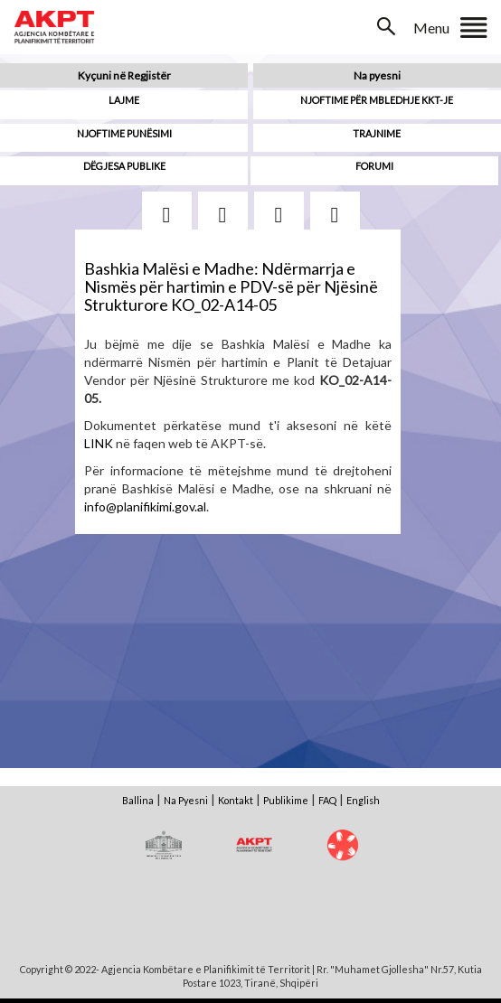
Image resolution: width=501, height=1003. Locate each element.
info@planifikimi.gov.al (145, 506)
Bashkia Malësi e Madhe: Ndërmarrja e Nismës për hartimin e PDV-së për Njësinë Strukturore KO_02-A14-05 (231, 286)
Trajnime (377, 133)
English (363, 800)
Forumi (374, 166)
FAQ (327, 800)
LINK (98, 443)
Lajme (124, 100)
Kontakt (235, 800)
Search (388, 26)
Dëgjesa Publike (124, 166)
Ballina (138, 800)
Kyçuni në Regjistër (124, 75)
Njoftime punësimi (124, 133)
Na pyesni (377, 75)
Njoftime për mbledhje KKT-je (376, 100)
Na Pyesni (186, 800)
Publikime (285, 800)
